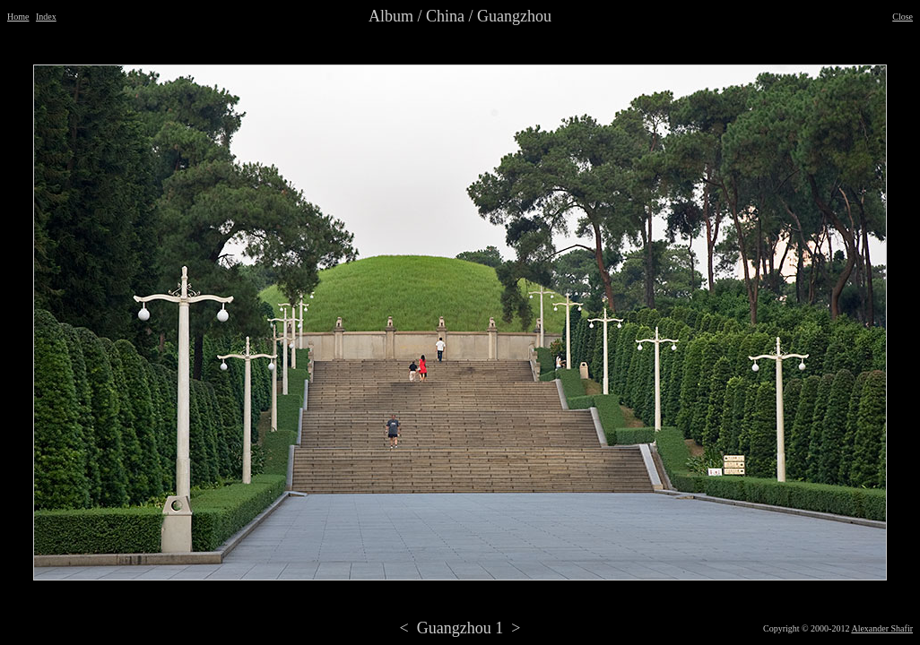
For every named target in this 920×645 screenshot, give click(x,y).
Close (902, 17)
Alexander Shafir (882, 628)
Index (46, 17)
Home (18, 17)
